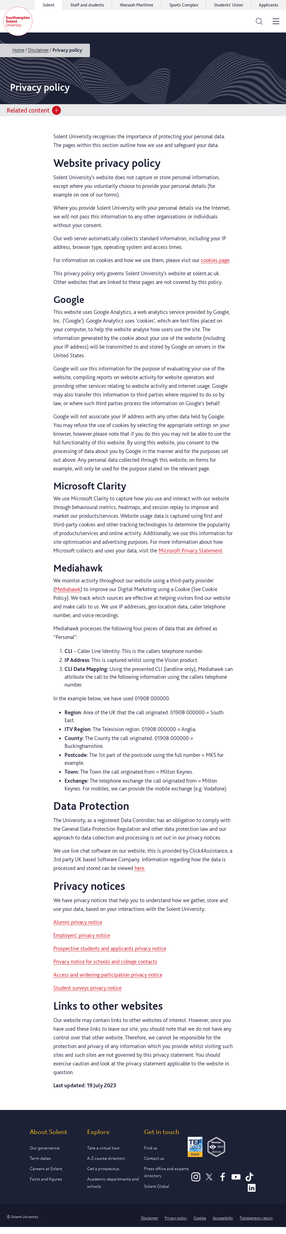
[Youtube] (236, 1179)
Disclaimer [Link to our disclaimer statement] (149, 1217)
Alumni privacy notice (77, 922)
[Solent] (17, 21)
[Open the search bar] (259, 21)
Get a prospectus (103, 1168)
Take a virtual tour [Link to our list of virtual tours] (103, 1147)
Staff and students (87, 5)
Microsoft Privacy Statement (190, 550)
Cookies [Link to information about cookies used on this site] (200, 1217)
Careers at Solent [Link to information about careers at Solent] (46, 1168)
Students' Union (228, 5)
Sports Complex (183, 5)
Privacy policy (176, 1217)
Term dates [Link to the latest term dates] (40, 1157)
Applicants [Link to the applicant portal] (268, 5)
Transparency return (256, 1217)
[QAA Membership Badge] (216, 1148)
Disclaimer (38, 50)
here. (140, 868)
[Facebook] (222, 1179)
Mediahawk (67, 589)
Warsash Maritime (136, 5)
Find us (150, 1147)
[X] (209, 1179)
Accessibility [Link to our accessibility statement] (223, 1217)
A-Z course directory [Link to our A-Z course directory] (106, 1157)
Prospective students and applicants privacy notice (109, 948)
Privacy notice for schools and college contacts (105, 961)
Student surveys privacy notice (87, 988)
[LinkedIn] (251, 1190)
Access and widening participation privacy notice (107, 974)
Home (18, 50)
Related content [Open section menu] (34, 110)
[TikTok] (249, 1179)
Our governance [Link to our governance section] (44, 1147)
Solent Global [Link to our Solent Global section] (156, 1185)
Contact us (154, 1157)
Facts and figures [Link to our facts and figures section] (46, 1178)
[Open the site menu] (276, 21)
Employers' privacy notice (81, 935)
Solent (48, 5)
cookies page (215, 260)
